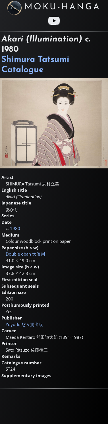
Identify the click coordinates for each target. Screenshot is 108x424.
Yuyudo (24, 324)
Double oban (25, 254)
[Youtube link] (54, 20)
